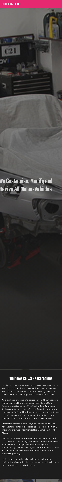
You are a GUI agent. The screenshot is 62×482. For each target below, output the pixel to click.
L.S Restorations (10, 4)
